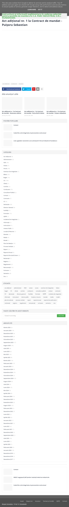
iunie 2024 (8, 387)
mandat (21, 84)
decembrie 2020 (9, 432)
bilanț (7, 175)
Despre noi (29, 501)
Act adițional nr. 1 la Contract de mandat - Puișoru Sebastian (56, 112)
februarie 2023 (9, 408)
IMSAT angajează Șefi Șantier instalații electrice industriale (31, 477)
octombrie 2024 (9, 376)
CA (6, 181)
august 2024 (8, 382)
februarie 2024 (9, 396)
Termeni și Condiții (48, 501)
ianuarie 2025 (8, 367)
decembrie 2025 (9, 334)
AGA (6, 163)
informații (7, 223)
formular (8, 214)
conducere (14, 84)
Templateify (23, 504)
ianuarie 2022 (8, 420)
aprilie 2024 (8, 393)
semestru (7, 273)
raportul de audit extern (12, 255)
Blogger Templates (7, 504)
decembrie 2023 (9, 399)
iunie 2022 (7, 414)
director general (9, 208)
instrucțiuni (8, 225)
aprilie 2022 (8, 417)
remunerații (8, 267)
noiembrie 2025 (9, 337)
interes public (8, 229)
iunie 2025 (7, 352)
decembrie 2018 (9, 456)
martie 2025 (8, 361)
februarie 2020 (9, 447)
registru (7, 262)
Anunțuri (37, 501)
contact (7, 195)
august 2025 (8, 346)
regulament (8, 264)
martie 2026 (8, 328)
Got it (40, 9)
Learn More (32, 9)
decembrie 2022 (9, 411)
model (6, 240)
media (6, 238)
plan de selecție (9, 243)
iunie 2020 (7, 441)
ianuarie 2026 (9, 331)
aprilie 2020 (8, 444)
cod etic (7, 187)
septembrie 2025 (10, 343)
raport (7, 249)
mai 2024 (7, 391)
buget (7, 178)
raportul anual (9, 253)
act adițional (6, 84)
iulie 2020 (8, 438)
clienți (6, 184)
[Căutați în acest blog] (30, 315)
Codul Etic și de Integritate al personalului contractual (30, 133)
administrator (9, 160)
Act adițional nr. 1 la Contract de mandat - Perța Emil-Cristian (34, 112)
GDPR (6, 217)
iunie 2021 (7, 426)
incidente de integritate (11, 219)
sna (6, 276)
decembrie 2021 (9, 423)
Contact (16, 125)
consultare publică (10, 193)
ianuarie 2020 (9, 450)
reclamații (7, 258)
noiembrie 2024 (9, 372)
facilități (7, 210)
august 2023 (8, 406)
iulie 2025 (7, 348)
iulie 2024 (7, 384)
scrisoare (7, 270)
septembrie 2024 (10, 378)
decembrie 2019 (9, 453)
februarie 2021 (9, 429)
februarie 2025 (9, 363)
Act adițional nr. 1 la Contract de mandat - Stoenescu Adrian (11, 112)
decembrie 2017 (9, 459)
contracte (7, 199)
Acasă (22, 501)
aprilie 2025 (8, 358)
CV (5, 202)
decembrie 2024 (9, 369)
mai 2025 (7, 354)
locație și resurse (10, 232)
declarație (8, 205)
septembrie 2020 (9, 435)
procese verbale (9, 247)
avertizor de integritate (11, 172)
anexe (6, 166)
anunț (7, 169)
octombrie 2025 (9, 339)
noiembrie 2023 (9, 402)
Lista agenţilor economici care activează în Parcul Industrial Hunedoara (35, 141)
